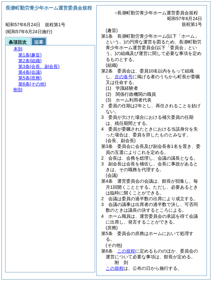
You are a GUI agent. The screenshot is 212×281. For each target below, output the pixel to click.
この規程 (126, 251)
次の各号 (124, 76)
